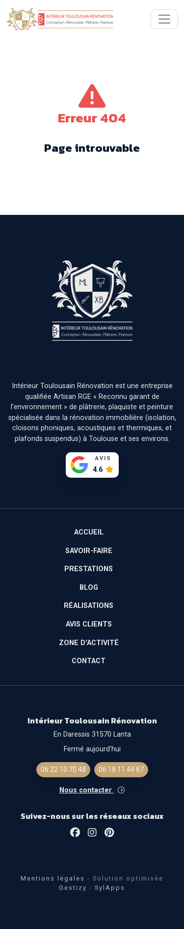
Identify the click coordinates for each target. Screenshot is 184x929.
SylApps (110, 887)
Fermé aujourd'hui (92, 749)
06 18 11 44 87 (121, 769)
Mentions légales (53, 878)
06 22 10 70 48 (63, 769)
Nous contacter (92, 790)
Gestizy (73, 887)
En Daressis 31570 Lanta (92, 734)
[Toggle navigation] (164, 19)
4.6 (98, 469)
